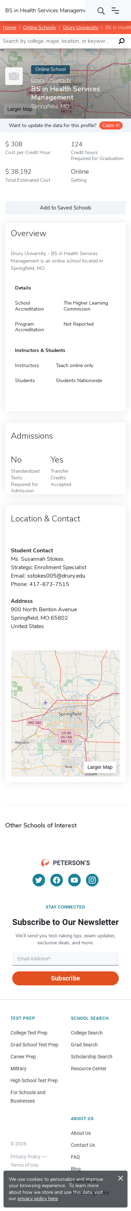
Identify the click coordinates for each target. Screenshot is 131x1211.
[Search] (101, 10)
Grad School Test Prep (34, 1044)
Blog (76, 1169)
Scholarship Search (91, 1056)
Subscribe (65, 978)
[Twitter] (38, 880)
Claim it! (110, 125)
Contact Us (83, 1145)
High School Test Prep (34, 1080)
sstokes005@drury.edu (56, 576)
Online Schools (39, 27)
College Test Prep (29, 1033)
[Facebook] (56, 880)
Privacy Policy (25, 1156)
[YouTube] (74, 880)
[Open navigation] (115, 10)
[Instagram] (92, 880)
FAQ (75, 1157)
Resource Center (89, 1068)
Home (9, 27)
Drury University (80, 27)
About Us (81, 1133)
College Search (87, 1033)
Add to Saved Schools (65, 207)
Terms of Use (24, 1165)
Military (18, 1068)
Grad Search (84, 1044)
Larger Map (99, 767)
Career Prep (23, 1056)
